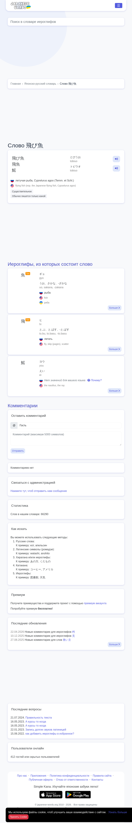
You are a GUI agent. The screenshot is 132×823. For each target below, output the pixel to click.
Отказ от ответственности (72, 779)
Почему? (94, 380)
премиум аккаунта (95, 603)
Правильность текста (38, 717)
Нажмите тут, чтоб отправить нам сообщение (39, 491)
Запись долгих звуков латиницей (45, 729)
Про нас (22, 775)
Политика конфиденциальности (69, 775)
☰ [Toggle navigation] (118, 5)
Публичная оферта (40, 779)
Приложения (38, 775)
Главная (16, 83)
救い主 (67, 639)
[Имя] (69, 425)
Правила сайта (102, 775)
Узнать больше (117, 812)
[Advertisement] (66, 115)
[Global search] (66, 22)
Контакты (97, 779)
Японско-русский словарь (40, 83)
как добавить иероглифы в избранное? (49, 733)
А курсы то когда (35, 721)
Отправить (18, 450)
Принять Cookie (18, 816)
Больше (114, 307)
